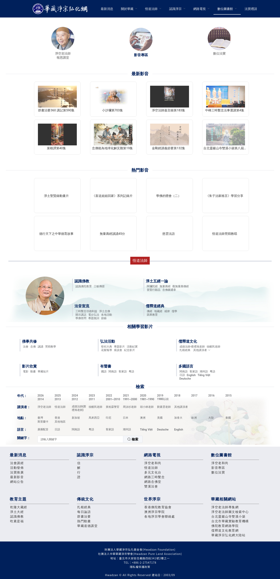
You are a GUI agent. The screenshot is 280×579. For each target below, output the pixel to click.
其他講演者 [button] (202, 350)
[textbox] (80, 439)
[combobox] (90, 439)
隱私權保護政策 (140, 567)
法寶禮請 (251, 9)
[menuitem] (107, 9)
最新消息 (107, 9)
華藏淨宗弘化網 (61, 8)
